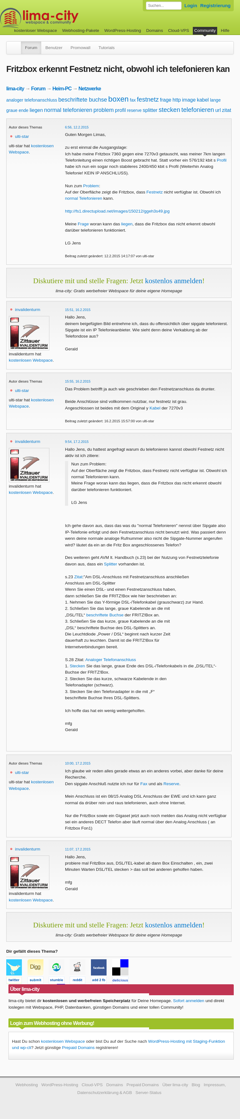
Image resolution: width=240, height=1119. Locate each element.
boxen (118, 99)
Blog (196, 1084)
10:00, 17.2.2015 (78, 763)
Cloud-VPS (178, 30)
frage (165, 100)
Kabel (154, 408)
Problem (91, 185)
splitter (150, 110)
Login (190, 5)
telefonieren (197, 109)
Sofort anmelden (188, 1000)
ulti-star (22, 136)
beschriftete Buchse (104, 615)
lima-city (15, 88)
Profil (222, 160)
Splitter (110, 564)
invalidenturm (27, 309)
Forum (31, 47)
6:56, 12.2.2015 (77, 127)
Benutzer (53, 47)
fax (133, 100)
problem (103, 110)
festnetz (148, 99)
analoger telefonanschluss (31, 100)
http (176, 100)
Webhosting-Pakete (80, 30)
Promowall (80, 47)
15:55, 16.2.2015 (78, 381)
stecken (169, 109)
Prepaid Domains (78, 1047)
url (218, 110)
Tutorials (106, 47)
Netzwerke (89, 88)
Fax (144, 783)
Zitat (78, 577)
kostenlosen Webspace (30, 360)
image (189, 100)
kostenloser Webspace (35, 30)
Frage (83, 224)
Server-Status (149, 1092)
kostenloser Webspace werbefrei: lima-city (62, 18)
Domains (154, 30)
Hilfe (225, 30)
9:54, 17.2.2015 (77, 442)
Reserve (171, 783)
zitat (226, 110)
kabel (203, 100)
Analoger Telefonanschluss (110, 659)
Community (205, 30)
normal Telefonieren (83, 198)
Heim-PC (62, 88)
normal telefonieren (68, 110)
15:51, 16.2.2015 (78, 310)
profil (120, 110)
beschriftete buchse (82, 100)
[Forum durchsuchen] (164, 6)
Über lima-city (175, 1084)
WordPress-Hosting (122, 30)
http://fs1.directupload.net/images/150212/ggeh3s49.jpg (117, 211)
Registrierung (215, 5)
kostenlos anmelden (173, 281)
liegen (36, 110)
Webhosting (26, 1084)
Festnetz (155, 192)
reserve (134, 110)
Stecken (77, 666)
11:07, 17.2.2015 (78, 849)
